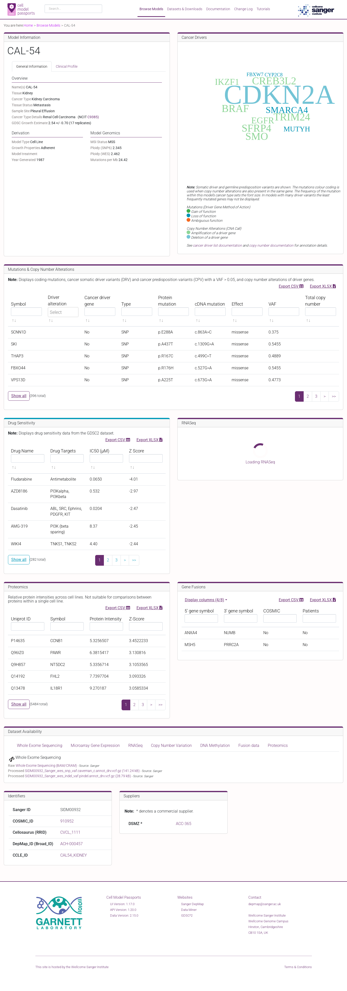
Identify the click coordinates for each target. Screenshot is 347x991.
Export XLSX (323, 286)
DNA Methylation (215, 745)
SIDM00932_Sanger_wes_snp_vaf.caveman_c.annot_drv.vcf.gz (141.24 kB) (82, 771)
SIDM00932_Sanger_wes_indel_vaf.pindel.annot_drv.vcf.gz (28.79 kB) (78, 776)
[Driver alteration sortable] (63, 308)
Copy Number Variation (171, 745)
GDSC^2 (187, 915)
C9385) (93, 117)
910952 (67, 821)
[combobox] (73, 8)
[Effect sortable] (247, 308)
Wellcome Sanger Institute (90, 967)
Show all (18, 395)
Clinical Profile (66, 66)
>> (334, 396)
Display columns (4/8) (204, 600)
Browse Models (151, 9)
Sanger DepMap (192, 904)
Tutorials (263, 9)
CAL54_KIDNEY (73, 855)
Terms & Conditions (298, 967)
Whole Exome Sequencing (39, 745)
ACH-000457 (71, 843)
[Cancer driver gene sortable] (99, 308)
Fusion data (248, 745)
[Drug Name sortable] (27, 459)
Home (28, 25)
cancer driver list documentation (217, 245)
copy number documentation (271, 245)
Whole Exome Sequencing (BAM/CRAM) (47, 766)
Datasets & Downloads (184, 9)
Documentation (218, 9)
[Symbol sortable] (26, 308)
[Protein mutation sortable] (173, 308)
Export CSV (291, 286)
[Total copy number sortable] (320, 308)
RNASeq (135, 745)
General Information (31, 66)
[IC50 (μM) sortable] (106, 459)
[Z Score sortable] (145, 459)
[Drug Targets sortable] (67, 459)
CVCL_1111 (70, 832)
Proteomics (278, 745)
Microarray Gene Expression (95, 745)
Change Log (243, 9)
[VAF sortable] (284, 308)
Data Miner (189, 910)
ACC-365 (183, 823)
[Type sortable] (136, 308)
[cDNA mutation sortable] (210, 308)
